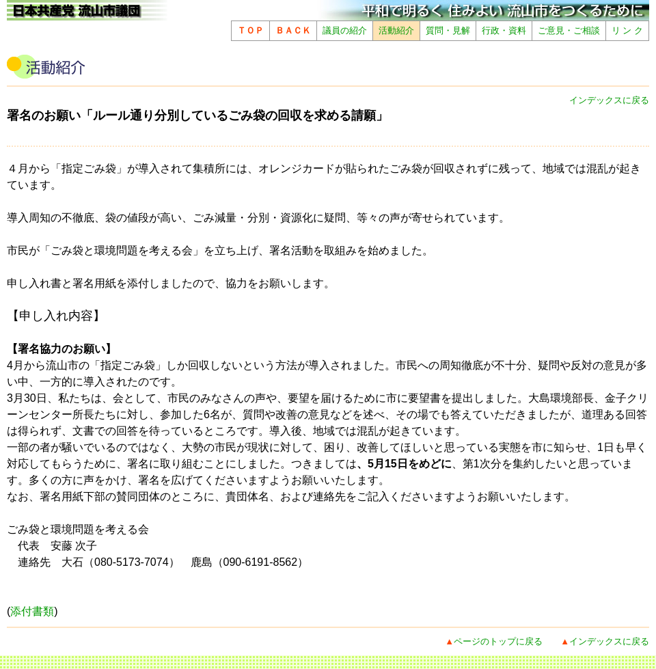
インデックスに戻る (609, 100)
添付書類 (32, 611)
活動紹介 (396, 30)
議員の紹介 (345, 30)
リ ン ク (627, 30)
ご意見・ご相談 (569, 30)
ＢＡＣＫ (293, 30)
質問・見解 (448, 30)
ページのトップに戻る (498, 641)
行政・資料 (504, 30)
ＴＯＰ (250, 30)
